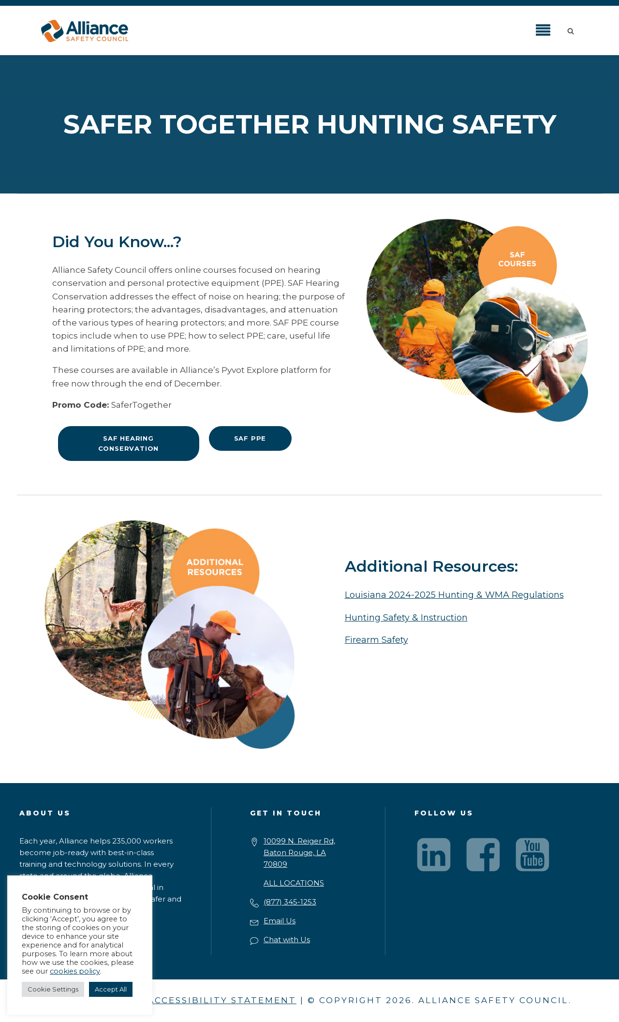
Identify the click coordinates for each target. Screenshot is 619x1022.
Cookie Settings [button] (53, 989)
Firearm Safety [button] (376, 640)
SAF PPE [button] (250, 438)
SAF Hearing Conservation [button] (128, 443)
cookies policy (75, 971)
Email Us (279, 920)
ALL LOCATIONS (294, 883)
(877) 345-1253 (290, 901)
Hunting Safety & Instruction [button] (406, 617)
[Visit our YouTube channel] (532, 854)
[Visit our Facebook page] (483, 854)
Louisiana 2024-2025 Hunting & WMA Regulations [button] (454, 595)
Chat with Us (287, 939)
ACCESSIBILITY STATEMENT (221, 1000)
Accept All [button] (111, 989)
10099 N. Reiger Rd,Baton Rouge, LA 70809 (299, 852)
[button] (572, 30)
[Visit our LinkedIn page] (433, 854)
